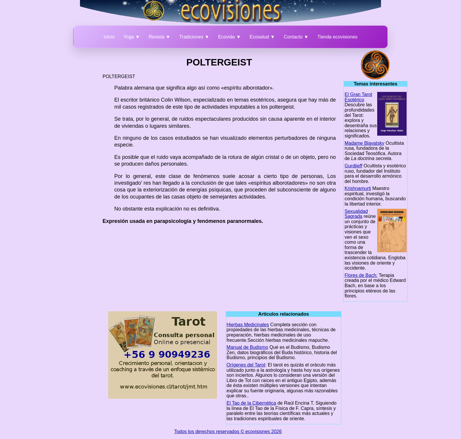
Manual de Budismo (247, 347)
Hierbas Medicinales (248, 324)
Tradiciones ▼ (194, 36)
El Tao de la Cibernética (251, 403)
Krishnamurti (358, 188)
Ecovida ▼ (229, 36)
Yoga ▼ (131, 36)
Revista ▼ (160, 36)
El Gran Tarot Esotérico (358, 97)
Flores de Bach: (361, 275)
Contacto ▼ (296, 36)
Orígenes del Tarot (246, 364)
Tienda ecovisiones (337, 36)
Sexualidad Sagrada (356, 214)
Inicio (108, 36)
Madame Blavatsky (364, 143)
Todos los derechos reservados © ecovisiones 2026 (228, 431)
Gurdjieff (353, 165)
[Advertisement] (70, 139)
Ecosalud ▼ (262, 36)
